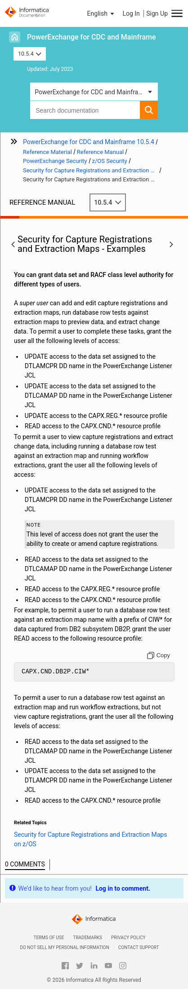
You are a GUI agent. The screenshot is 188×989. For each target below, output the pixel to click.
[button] (101, 13)
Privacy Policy (128, 937)
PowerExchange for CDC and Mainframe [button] (91, 92)
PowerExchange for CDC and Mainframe (91, 37)
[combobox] (85, 110)
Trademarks (87, 937)
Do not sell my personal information (64, 947)
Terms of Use (48, 937)
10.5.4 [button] (29, 53)
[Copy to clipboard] (159, 655)
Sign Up (157, 13)
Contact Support (138, 947)
